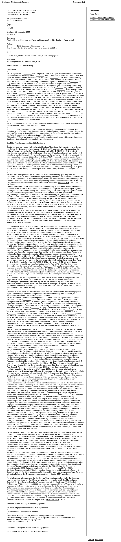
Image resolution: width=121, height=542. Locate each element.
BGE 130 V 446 (61, 151)
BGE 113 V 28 (63, 183)
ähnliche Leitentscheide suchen (102, 18)
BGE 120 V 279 (53, 500)
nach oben (99, 540)
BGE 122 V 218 (14, 246)
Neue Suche (95, 14)
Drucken (25, 2)
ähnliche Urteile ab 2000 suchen (102, 20)
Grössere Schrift (79, 2)
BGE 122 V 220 (65, 262)
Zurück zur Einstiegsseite (12, 2)
